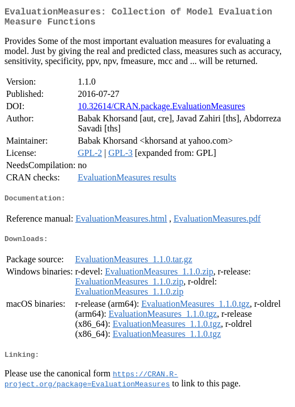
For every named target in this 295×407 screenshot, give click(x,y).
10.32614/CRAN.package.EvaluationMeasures (161, 110)
